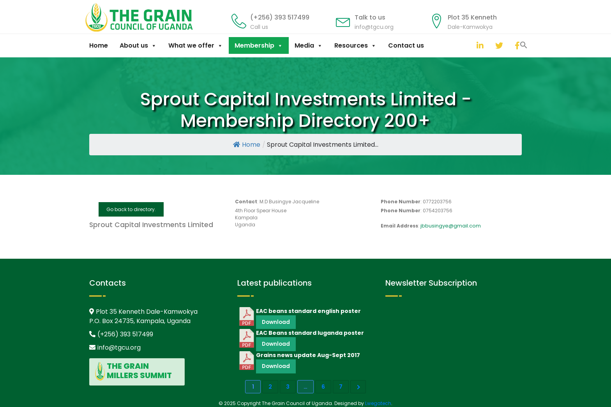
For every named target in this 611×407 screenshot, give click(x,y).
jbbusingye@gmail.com (450, 225)
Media (309, 45)
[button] (469, 44)
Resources (355, 45)
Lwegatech (378, 403)
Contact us (406, 45)
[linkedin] (478, 45)
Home (98, 45)
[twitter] (497, 45)
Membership (259, 45)
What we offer (195, 45)
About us (138, 45)
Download (276, 322)
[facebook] (517, 45)
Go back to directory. (131, 209)
